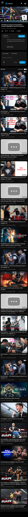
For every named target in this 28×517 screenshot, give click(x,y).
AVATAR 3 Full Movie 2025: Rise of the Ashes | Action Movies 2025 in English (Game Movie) (13, 200)
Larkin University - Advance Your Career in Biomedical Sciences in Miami (12, 156)
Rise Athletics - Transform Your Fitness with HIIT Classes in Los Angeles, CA (14, 332)
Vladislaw (5, 35)
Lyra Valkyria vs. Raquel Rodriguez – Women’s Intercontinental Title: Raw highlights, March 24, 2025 (14, 484)
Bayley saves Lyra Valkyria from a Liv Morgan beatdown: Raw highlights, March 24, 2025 (13, 506)
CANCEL (15, 62)
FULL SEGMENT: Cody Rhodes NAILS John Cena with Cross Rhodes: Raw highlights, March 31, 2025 (13, 441)
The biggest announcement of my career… (12, 419)
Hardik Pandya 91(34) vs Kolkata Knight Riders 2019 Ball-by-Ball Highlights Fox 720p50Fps (13, 310)
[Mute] (23, 20)
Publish (22, 62)
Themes (24, 17)
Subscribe (21, 36)
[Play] (2, 20)
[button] (25, 3)
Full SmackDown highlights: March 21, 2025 (12, 462)
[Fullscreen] (26, 20)
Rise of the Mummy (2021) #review (10, 398)
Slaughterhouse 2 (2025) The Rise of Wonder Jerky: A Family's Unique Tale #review (13, 244)
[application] (14, 15)
